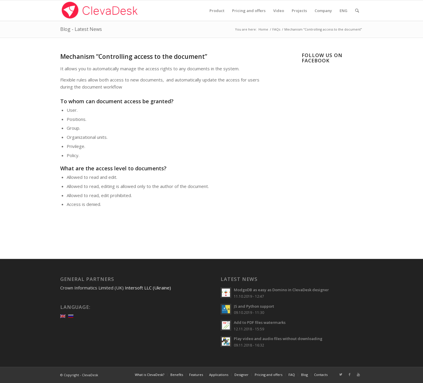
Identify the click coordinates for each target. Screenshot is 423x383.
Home (263, 29)
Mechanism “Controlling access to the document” (133, 56)
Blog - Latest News (81, 29)
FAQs (276, 29)
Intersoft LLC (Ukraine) (148, 288)
